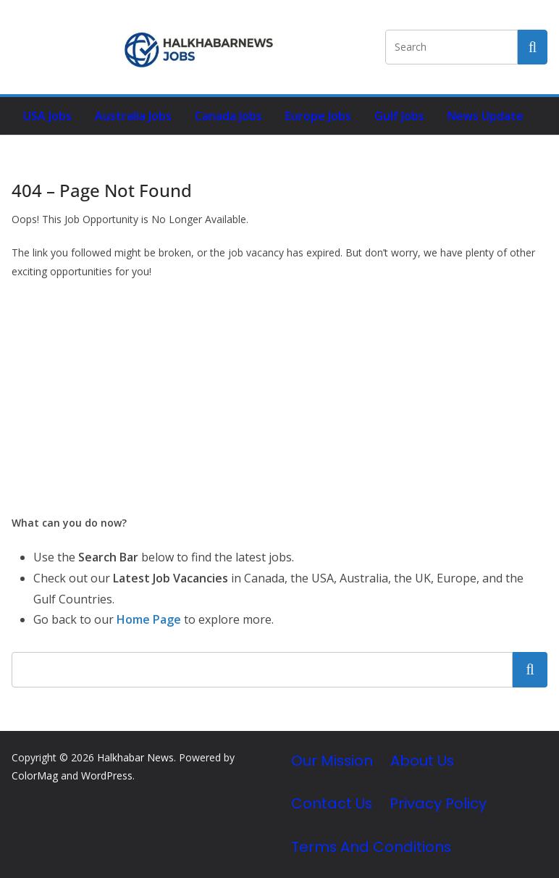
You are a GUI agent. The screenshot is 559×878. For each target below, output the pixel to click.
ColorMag (35, 775)
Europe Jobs (318, 116)
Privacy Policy (438, 803)
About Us (422, 761)
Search (530, 669)
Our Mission (332, 761)
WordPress (107, 775)
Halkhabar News (135, 757)
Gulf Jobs (399, 116)
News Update (485, 116)
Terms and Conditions (371, 847)
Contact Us (331, 803)
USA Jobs (47, 116)
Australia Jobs (133, 116)
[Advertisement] (279, 397)
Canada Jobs (228, 116)
